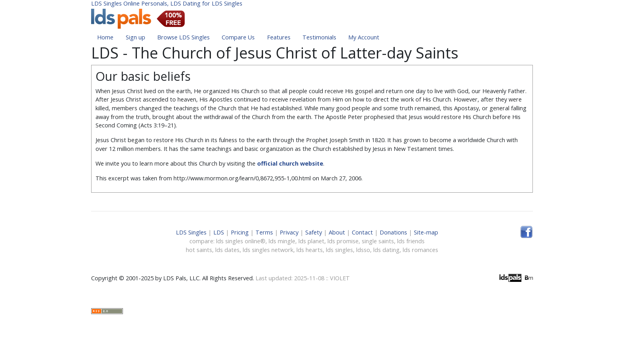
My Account (363, 37)
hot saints (199, 250)
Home (105, 37)
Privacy (289, 232)
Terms (264, 232)
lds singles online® (240, 241)
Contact (362, 232)
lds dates (227, 250)
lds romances (420, 250)
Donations (393, 232)
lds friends (411, 241)
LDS (218, 232)
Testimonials (319, 37)
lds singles (339, 250)
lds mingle (282, 241)
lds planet (311, 241)
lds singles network (268, 250)
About (337, 232)
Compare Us (238, 37)
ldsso (363, 250)
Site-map (426, 232)
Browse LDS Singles (183, 37)
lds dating (386, 250)
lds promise (343, 241)
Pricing (240, 232)
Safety (313, 232)
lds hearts (309, 250)
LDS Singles (191, 232)
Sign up (135, 37)
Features (279, 37)
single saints (378, 241)
